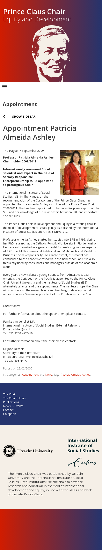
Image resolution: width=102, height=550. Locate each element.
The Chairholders (14, 398)
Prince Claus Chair (34, 11)
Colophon (9, 414)
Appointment (30, 374)
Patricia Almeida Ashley (75, 374)
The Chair (9, 394)
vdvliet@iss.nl (21, 329)
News (48, 374)
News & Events (13, 406)
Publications (11, 402)
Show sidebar (23, 116)
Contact (8, 410)
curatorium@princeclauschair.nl (32, 357)
